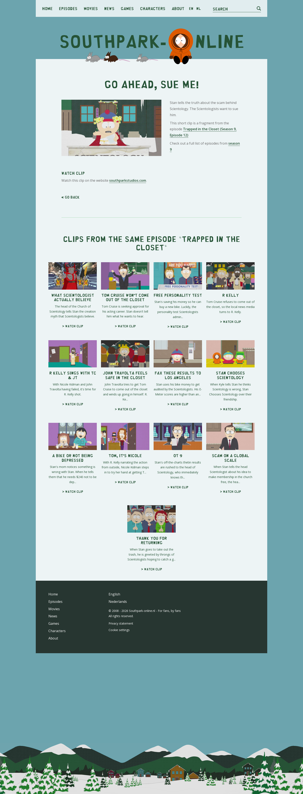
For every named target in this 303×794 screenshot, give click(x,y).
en (191, 8)
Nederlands (118, 601)
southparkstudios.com (127, 180)
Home (47, 8)
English (114, 594)
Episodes (68, 8)
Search (220, 9)
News (109, 8)
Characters (152, 8)
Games (127, 8)
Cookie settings (119, 630)
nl (198, 8)
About (178, 8)
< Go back (70, 197)
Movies (91, 8)
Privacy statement (121, 623)
